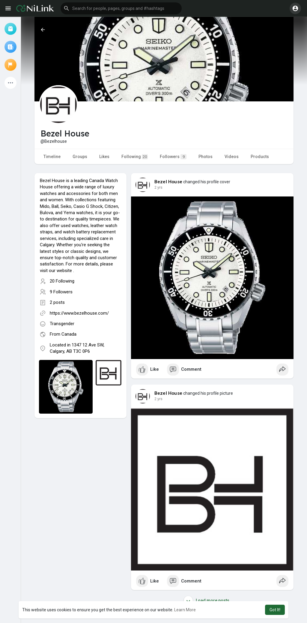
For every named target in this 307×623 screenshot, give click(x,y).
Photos (205, 156)
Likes (104, 156)
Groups (80, 156)
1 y (156, 187)
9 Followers (61, 292)
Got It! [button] (275, 609)
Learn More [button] (185, 609)
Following (134, 156)
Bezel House (168, 181)
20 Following (62, 281)
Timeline (52, 156)
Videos (232, 156)
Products (260, 156)
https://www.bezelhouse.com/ (79, 313)
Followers (173, 156)
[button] (121, 8)
